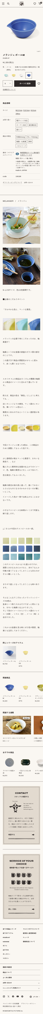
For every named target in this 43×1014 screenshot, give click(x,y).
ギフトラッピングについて (12, 182)
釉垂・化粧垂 (21, 141)
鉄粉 (30, 141)
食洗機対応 (33, 125)
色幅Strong (20, 137)
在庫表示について (9, 89)
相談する (11, 835)
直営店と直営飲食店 (29, 933)
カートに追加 (25, 83)
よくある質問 (7, 977)
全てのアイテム (8, 933)
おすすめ (6, 950)
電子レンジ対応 (22, 120)
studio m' (6, 937)
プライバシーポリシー (28, 1003)
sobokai (6, 941)
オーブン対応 (21, 125)
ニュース (26, 937)
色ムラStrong (32, 137)
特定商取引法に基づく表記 (12, 1006)
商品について (7, 972)
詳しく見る (12, 909)
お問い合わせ (28, 182)
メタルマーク (21, 146)
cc (18, 114)
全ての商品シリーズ (9, 929)
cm (19, 110)
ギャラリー (6, 954)
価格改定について (29, 941)
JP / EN (33, 996)
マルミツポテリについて (31, 929)
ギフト (5, 946)
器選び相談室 (7, 967)
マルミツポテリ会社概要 (11, 1003)
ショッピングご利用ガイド (12, 988)
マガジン (6, 958)
